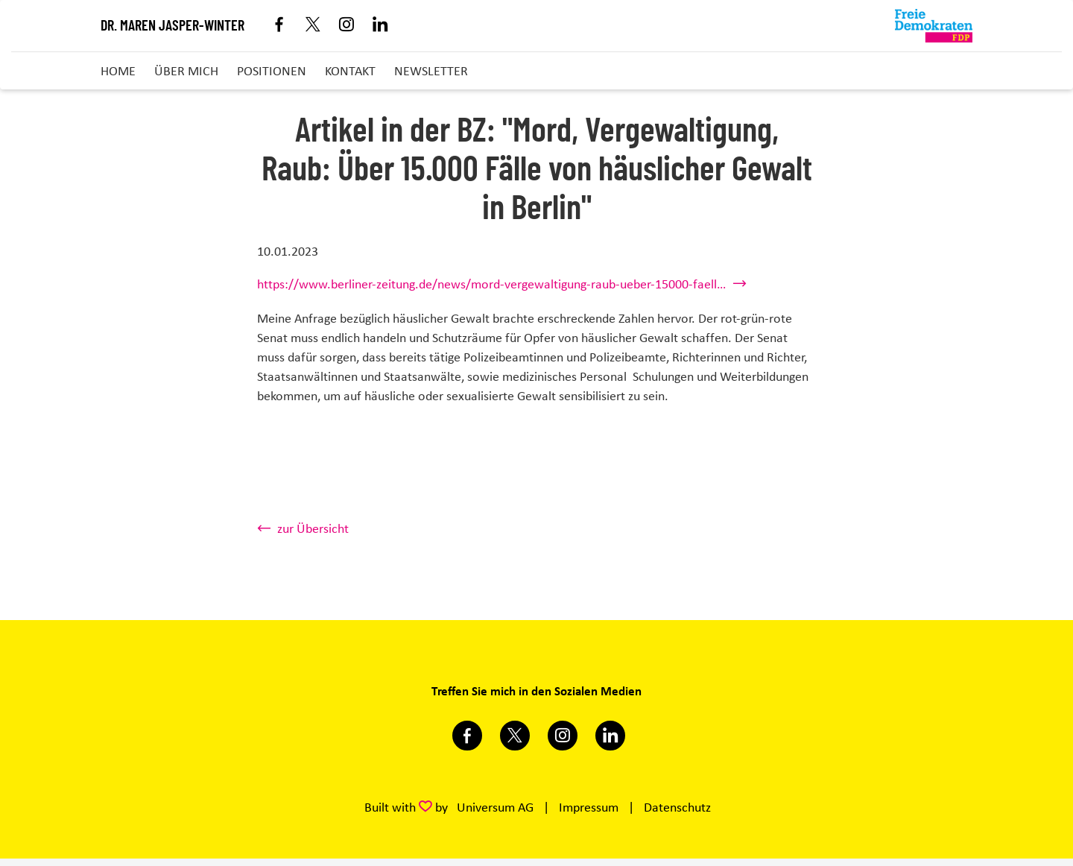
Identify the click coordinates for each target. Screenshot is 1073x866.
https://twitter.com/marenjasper (515, 735)
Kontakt (350, 71)
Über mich (186, 71)
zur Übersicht (313, 528)
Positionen (271, 71)
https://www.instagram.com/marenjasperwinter (562, 735)
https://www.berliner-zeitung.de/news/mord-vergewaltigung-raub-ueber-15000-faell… (491, 284)
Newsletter (431, 71)
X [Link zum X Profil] (313, 25)
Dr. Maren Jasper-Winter (172, 26)
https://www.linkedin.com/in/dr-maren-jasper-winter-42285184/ (610, 735)
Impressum (588, 807)
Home (118, 71)
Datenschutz (677, 807)
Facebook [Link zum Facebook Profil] (280, 25)
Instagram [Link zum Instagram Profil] (347, 25)
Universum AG (495, 807)
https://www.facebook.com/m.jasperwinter (467, 735)
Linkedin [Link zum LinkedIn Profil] (380, 25)
